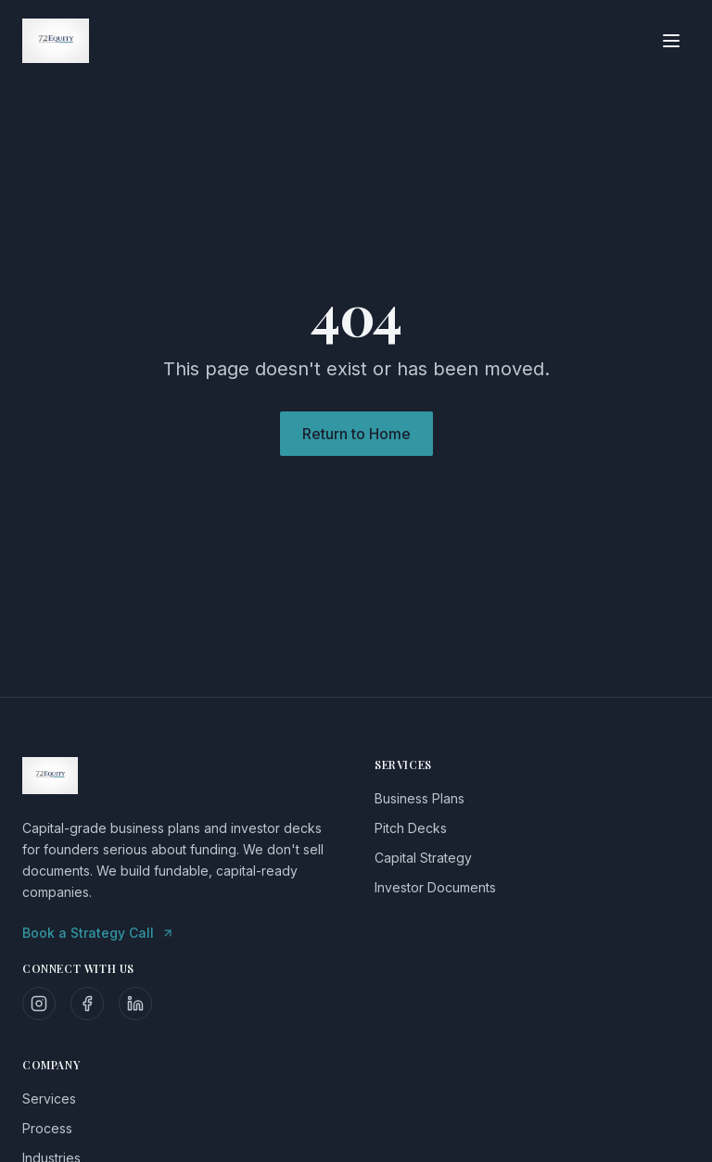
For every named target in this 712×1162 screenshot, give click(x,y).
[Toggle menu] (671, 40)
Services (49, 1098)
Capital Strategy (423, 857)
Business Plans (419, 798)
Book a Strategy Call (98, 933)
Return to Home (356, 433)
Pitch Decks (411, 828)
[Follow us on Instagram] (39, 1003)
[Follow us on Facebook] (87, 1003)
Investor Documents (435, 887)
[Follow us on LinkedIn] (135, 1003)
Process (47, 1128)
